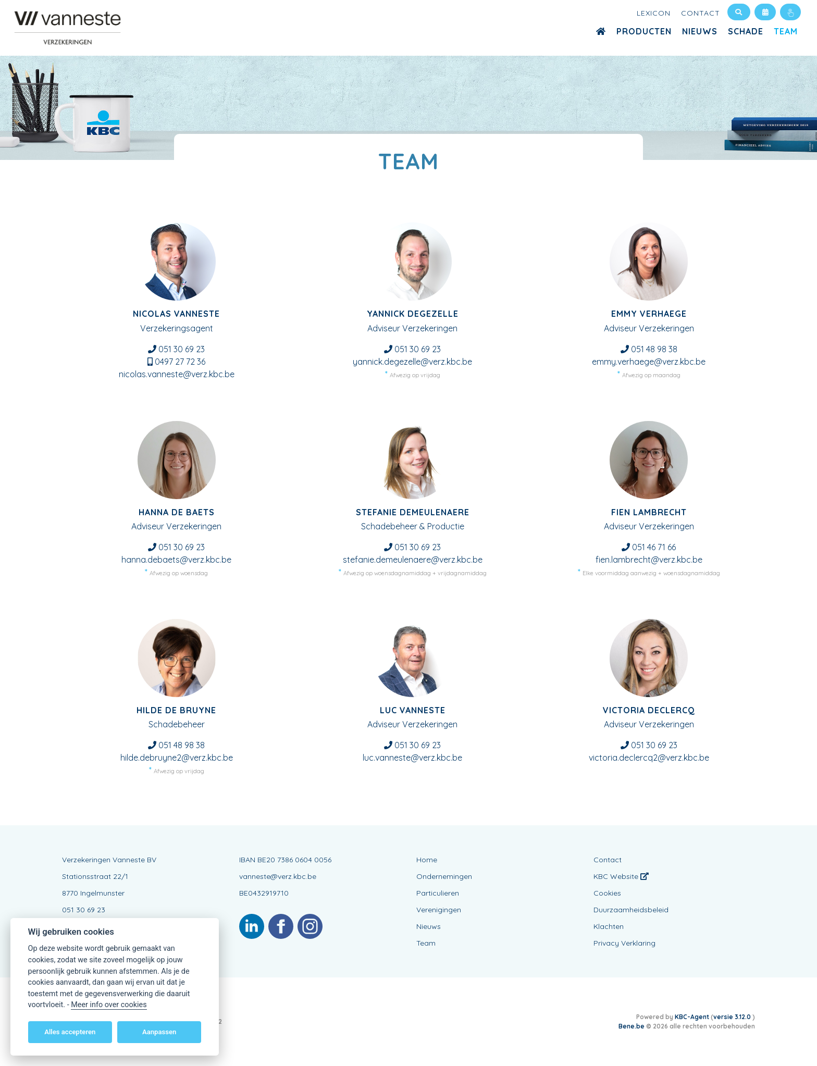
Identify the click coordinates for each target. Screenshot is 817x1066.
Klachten (608, 926)
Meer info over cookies (108, 1004)
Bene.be (631, 1026)
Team (786, 31)
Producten (644, 31)
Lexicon (654, 13)
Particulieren (437, 893)
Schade (745, 31)
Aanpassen (159, 1032)
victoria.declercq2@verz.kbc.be (649, 757)
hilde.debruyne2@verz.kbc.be (176, 757)
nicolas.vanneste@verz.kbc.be (176, 374)
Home (426, 859)
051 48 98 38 (654, 349)
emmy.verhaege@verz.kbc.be (648, 361)
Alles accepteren (69, 1032)
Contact (700, 13)
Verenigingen (438, 909)
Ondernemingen (444, 876)
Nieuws (699, 31)
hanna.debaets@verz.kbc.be (176, 559)
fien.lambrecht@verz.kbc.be (649, 559)
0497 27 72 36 (180, 361)
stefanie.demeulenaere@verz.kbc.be (412, 559)
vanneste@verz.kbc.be (277, 876)
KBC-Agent (692, 1017)
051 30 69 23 (181, 349)
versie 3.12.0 (732, 1017)
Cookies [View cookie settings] (607, 893)
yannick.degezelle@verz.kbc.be (412, 361)
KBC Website (621, 876)
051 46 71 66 (654, 547)
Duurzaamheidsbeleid (631, 909)
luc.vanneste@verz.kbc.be (412, 757)
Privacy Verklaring (624, 943)
